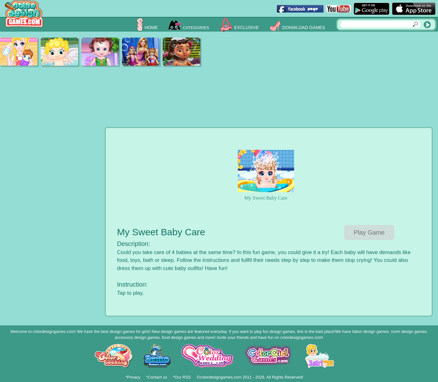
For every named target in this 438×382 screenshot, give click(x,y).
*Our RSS (182, 377)
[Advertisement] (295, 81)
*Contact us (156, 377)
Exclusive (246, 27)
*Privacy (132, 377)
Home (151, 27)
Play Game (369, 232)
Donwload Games (303, 27)
